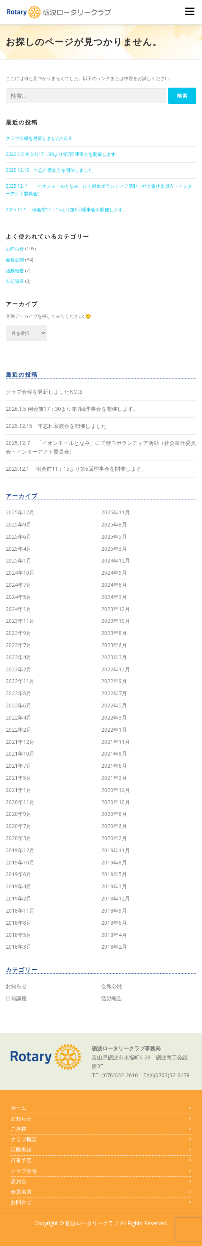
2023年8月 (114, 632)
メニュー (189, 11)
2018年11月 (20, 910)
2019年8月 (114, 862)
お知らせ (15, 248)
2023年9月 (18, 632)
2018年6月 (114, 922)
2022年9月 (114, 681)
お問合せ (101, 1202)
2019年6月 (18, 874)
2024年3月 (114, 596)
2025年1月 (18, 560)
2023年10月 (115, 620)
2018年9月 (114, 910)
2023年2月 (18, 669)
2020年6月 (114, 826)
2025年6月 (18, 536)
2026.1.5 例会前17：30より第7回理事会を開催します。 (63, 154)
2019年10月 (20, 862)
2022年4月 (18, 717)
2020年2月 (114, 838)
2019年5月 (114, 874)
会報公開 (15, 259)
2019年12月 (20, 850)
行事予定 (101, 1160)
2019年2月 (18, 898)
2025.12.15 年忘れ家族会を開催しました (49, 170)
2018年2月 (114, 946)
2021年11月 (115, 741)
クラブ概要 (101, 1139)
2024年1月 (18, 609)
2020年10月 (115, 802)
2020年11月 (20, 802)
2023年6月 (114, 645)
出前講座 (15, 281)
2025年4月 (18, 548)
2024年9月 (114, 572)
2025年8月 (114, 524)
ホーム (101, 1107)
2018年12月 (115, 898)
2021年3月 (114, 777)
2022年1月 (114, 729)
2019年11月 (115, 850)
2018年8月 (18, 922)
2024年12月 (115, 560)
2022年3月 (114, 717)
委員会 (101, 1181)
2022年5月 (114, 705)
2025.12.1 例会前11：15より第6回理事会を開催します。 (66, 209)
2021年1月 (18, 789)
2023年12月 (115, 609)
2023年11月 (20, 620)
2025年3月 (114, 548)
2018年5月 (18, 934)
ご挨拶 (101, 1128)
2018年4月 (114, 934)
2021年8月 (114, 753)
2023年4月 (18, 657)
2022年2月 (18, 729)
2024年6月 (114, 584)
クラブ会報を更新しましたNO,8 (38, 138)
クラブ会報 (101, 1170)
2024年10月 (20, 572)
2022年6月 (18, 705)
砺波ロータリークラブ (92, 1223)
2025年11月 (115, 512)
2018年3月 (18, 946)
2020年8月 (114, 813)
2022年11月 (20, 681)
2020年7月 (18, 826)
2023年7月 (18, 645)
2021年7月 (18, 765)
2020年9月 (18, 813)
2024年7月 (18, 584)
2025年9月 (18, 524)
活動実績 (101, 1149)
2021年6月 (114, 765)
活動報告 (15, 270)
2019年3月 (114, 886)
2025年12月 (20, 512)
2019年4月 (18, 886)
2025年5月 (114, 536)
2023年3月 (114, 657)
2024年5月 (18, 596)
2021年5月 (18, 777)
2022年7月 (114, 693)
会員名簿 (101, 1191)
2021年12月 (20, 741)
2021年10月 (20, 753)
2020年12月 (115, 789)
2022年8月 (18, 693)
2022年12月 (115, 669)
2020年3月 (18, 838)
